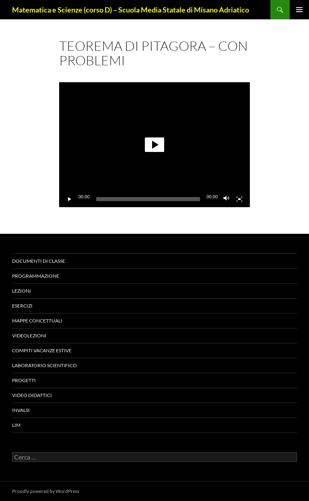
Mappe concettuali (37, 321)
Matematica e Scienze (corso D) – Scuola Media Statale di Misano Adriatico (130, 9)
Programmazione (35, 276)
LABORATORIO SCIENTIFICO (44, 365)
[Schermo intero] (239, 199)
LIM (16, 425)
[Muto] (226, 199)
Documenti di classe (38, 261)
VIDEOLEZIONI (29, 336)
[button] (154, 144)
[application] (154, 144)
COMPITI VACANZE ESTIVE (42, 350)
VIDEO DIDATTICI (32, 395)
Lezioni (21, 291)
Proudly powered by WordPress (45, 491)
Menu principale (299, 9)
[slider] (148, 199)
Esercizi (22, 306)
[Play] (70, 199)
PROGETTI (24, 380)
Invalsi (21, 410)
